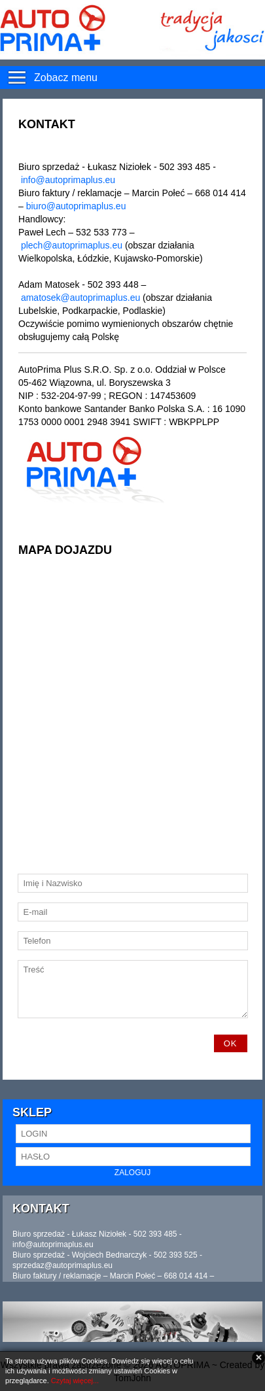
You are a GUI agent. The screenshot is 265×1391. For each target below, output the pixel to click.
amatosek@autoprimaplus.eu (80, 297)
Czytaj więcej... (75, 1380)
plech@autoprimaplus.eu (71, 245)
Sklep (32, 1112)
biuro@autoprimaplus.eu (76, 206)
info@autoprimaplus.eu (68, 180)
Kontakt (40, 1208)
